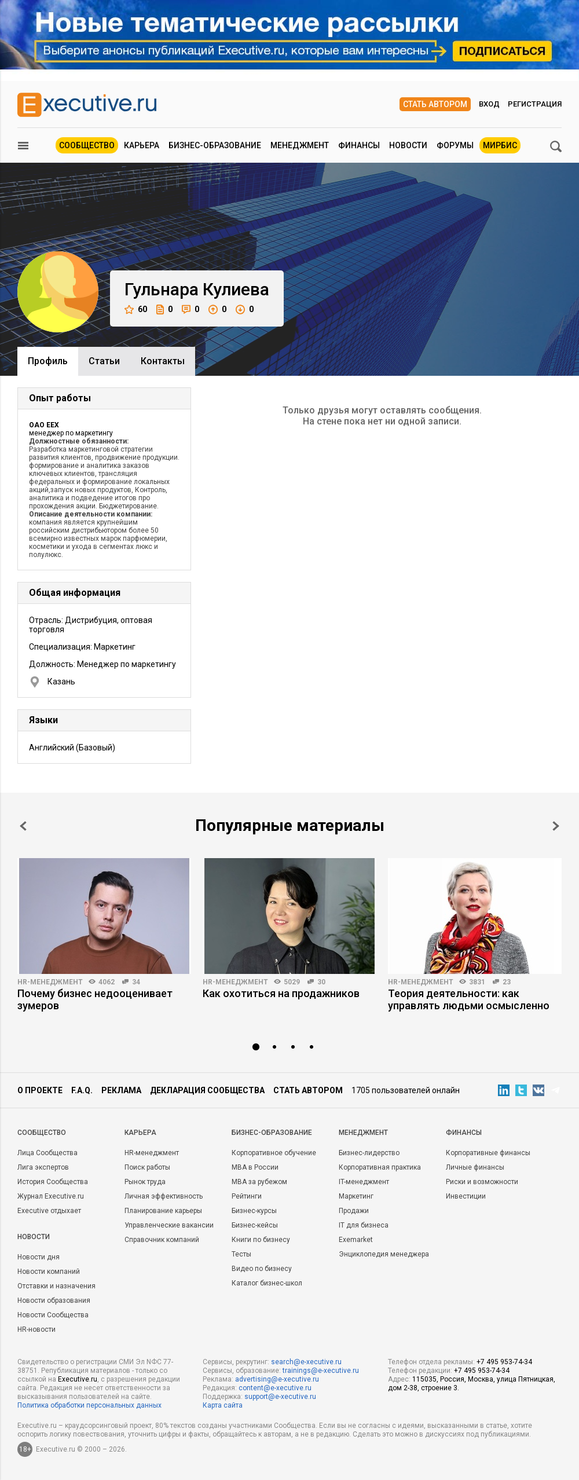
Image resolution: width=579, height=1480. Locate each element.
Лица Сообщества (47, 1153)
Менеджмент (299, 145)
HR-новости (36, 1329)
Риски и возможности (482, 1182)
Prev (23, 825)
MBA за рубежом (259, 1182)
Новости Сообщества (53, 1315)
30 (321, 982)
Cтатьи (104, 361)
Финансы (359, 145)
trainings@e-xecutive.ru (321, 1371)
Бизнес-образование (214, 145)
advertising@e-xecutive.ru (277, 1379)
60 (135, 309)
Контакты (163, 361)
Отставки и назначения (56, 1286)
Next (556, 825)
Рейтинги (247, 1196)
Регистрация (535, 104)
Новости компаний (48, 1271)
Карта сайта (223, 1405)
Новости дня (38, 1257)
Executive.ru (77, 1379)
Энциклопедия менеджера (384, 1254)
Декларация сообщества (207, 1090)
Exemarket (356, 1240)
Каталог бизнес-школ (267, 1283)
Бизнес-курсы (254, 1211)
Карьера (141, 145)
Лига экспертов (43, 1167)
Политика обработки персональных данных (89, 1405)
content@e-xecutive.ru (275, 1388)
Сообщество (87, 145)
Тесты (241, 1254)
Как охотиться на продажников (281, 993)
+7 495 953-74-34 (504, 1362)
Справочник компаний (161, 1240)
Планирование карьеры (163, 1211)
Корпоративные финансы (488, 1153)
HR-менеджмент (50, 982)
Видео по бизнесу (262, 1269)
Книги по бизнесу (261, 1240)
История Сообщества (52, 1182)
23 (507, 982)
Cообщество (41, 1133)
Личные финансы (475, 1167)
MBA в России (255, 1167)
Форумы (455, 145)
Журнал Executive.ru (50, 1196)
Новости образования (53, 1300)
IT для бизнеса (364, 1225)
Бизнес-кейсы (255, 1225)
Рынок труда (145, 1182)
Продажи (354, 1211)
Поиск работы (147, 1167)
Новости (408, 145)
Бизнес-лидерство (369, 1153)
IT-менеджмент (364, 1182)
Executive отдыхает (49, 1211)
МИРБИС (500, 145)
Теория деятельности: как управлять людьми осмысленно (468, 999)
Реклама (121, 1090)
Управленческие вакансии (169, 1225)
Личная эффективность (163, 1196)
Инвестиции (466, 1196)
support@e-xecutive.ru (280, 1397)
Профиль (48, 361)
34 (136, 982)
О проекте (40, 1090)
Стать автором (435, 104)
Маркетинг (356, 1196)
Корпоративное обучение (274, 1153)
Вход (489, 104)
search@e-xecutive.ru (306, 1362)
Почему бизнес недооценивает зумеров (95, 999)
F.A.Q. (82, 1090)
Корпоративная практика (380, 1167)
